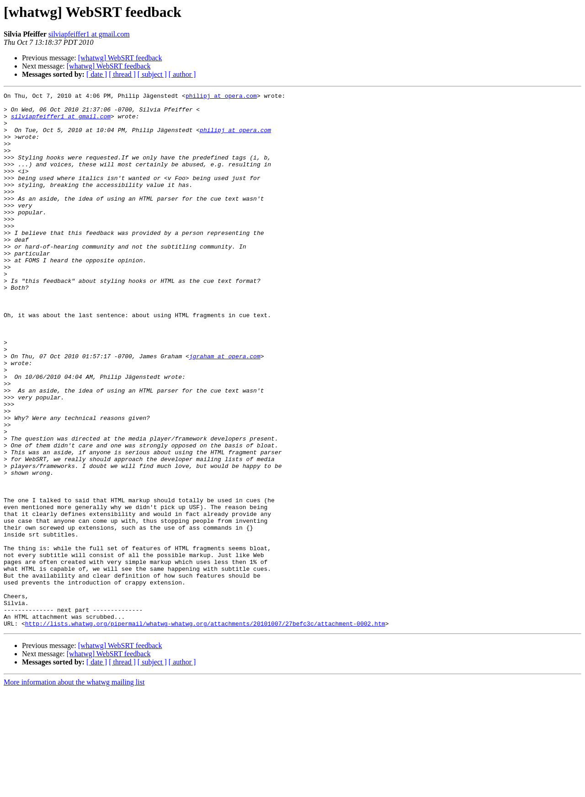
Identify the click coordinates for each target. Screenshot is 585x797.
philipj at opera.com (221, 97)
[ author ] (182, 74)
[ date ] (96, 74)
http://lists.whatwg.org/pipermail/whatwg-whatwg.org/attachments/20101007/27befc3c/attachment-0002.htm (205, 730)
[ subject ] (152, 74)
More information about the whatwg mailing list (74, 789)
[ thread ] (122, 74)
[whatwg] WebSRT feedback (120, 58)
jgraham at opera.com (225, 409)
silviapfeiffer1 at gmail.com (89, 34)
